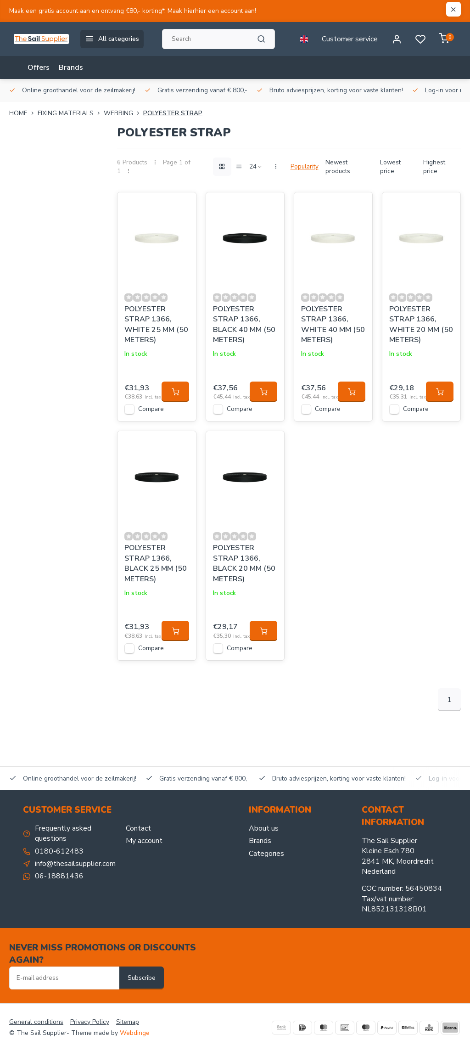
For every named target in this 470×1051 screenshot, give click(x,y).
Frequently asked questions (63, 833)
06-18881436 (59, 876)
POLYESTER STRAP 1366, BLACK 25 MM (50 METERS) (155, 563)
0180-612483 (59, 851)
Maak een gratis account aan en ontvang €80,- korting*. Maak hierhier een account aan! (132, 10)
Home (23, 113)
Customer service (350, 39)
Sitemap (127, 1021)
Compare (151, 409)
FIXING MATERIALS (71, 113)
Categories (266, 854)
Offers (39, 67)
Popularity (305, 166)
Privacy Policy (89, 1021)
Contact (138, 828)
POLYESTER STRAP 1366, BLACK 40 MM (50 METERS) (244, 324)
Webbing (123, 113)
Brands (71, 67)
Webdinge (135, 1033)
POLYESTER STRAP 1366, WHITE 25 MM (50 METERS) (156, 324)
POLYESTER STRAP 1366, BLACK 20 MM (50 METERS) (244, 563)
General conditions (36, 1021)
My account (144, 841)
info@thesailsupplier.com (75, 864)
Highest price (434, 166)
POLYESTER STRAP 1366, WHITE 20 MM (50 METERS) (421, 324)
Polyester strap (172, 113)
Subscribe (142, 978)
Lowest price (390, 166)
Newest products (337, 166)
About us (264, 828)
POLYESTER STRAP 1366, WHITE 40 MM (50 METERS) (333, 324)
